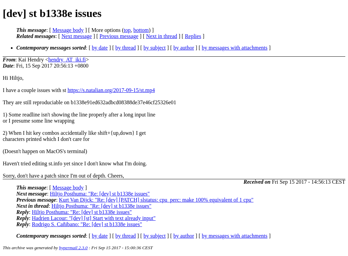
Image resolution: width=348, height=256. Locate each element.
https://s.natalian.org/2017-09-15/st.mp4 (111, 90)
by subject (154, 48)
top (127, 30)
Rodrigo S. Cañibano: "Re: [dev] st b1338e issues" (87, 224)
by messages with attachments (234, 48)
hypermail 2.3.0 (73, 247)
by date (100, 48)
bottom (141, 30)
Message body (68, 30)
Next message (77, 36)
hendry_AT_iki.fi (67, 59)
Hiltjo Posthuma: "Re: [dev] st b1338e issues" (100, 194)
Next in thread (161, 36)
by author (183, 48)
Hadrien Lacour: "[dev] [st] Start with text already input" (94, 218)
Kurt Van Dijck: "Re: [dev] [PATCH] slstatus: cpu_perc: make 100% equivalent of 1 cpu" (156, 200)
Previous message (119, 36)
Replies (193, 36)
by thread (126, 48)
